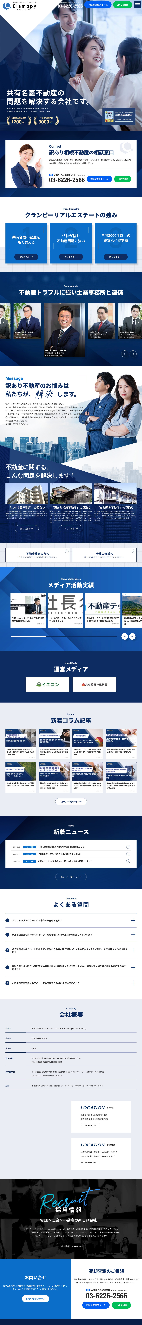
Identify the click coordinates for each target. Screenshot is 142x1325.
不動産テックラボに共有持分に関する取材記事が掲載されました (103, 619)
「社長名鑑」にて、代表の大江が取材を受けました (65, 619)
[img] (124, 353)
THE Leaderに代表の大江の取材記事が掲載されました (28, 619)
